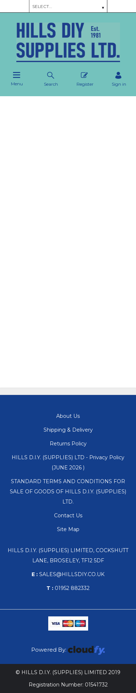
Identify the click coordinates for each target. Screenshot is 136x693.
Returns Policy (68, 443)
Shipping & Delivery (68, 430)
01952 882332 (68, 588)
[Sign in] (119, 79)
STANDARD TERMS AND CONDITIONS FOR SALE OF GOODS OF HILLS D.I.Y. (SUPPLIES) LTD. (68, 491)
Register (85, 79)
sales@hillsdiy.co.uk (68, 574)
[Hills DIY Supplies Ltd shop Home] (68, 60)
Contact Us (68, 515)
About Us (68, 416)
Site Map (68, 529)
